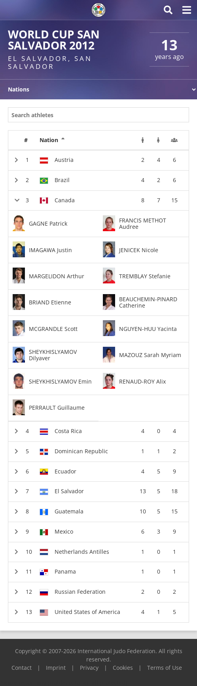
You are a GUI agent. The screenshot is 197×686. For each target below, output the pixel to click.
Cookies (123, 667)
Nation (52, 140)
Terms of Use (164, 667)
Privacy (89, 667)
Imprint (56, 667)
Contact (21, 667)
